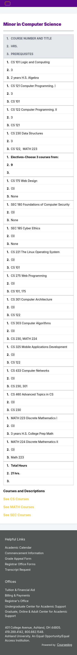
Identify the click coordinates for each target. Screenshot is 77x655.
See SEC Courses (17, 515)
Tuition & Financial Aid (20, 590)
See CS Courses (16, 499)
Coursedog (64, 644)
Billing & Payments (17, 595)
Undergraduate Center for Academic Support (35, 606)
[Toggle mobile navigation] (7, 3)
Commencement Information (24, 553)
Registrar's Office (17, 601)
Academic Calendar (18, 547)
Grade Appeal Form (18, 558)
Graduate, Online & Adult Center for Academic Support (36, 614)
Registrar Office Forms (20, 564)
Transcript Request (18, 569)
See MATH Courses (18, 507)
